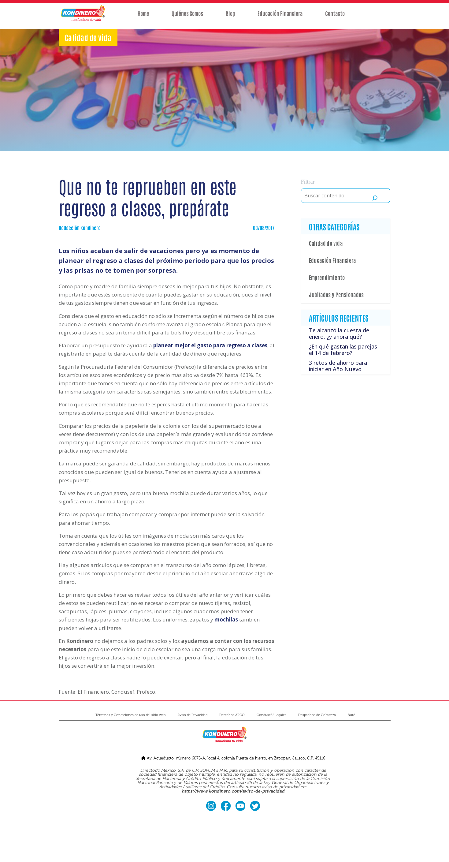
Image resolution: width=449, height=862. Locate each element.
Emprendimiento (327, 277)
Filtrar (308, 182)
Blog (230, 17)
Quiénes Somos (187, 17)
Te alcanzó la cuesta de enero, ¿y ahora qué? (339, 333)
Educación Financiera (280, 17)
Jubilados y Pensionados (336, 294)
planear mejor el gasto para (210, 345)
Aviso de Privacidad (192, 715)
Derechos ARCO (232, 715)
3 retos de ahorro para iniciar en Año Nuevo (338, 366)
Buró (351, 715)
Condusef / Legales (271, 715)
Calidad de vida (326, 243)
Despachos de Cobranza (317, 715)
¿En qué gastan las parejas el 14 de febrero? (343, 349)
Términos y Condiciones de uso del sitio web (130, 715)
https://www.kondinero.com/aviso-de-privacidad (233, 791)
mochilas (226, 619)
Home (143, 17)
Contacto (335, 17)
